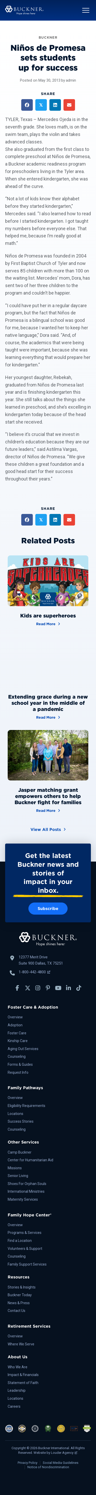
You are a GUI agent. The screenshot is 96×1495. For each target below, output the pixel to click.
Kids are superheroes (48, 616)
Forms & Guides (20, 1064)
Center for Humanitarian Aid (30, 1160)
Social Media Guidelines (60, 1463)
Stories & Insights (22, 1287)
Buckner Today (20, 1295)
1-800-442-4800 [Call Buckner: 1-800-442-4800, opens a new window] (34, 972)
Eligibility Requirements (26, 1106)
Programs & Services (24, 1233)
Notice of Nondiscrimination (48, 1467)
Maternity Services (23, 1199)
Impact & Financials (23, 1375)
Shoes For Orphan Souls (27, 1184)
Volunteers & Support (25, 1249)
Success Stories (21, 1121)
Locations (15, 1114)
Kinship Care (18, 1041)
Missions (15, 1168)
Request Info (18, 1072)
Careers (14, 1406)
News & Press (19, 1303)
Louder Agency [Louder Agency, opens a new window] (64, 1453)
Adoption (15, 1025)
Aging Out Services (23, 1049)
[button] (86, 10)
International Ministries (26, 1191)
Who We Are (17, 1367)
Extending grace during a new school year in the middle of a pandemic (48, 703)
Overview (15, 1017)
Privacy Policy (27, 1463)
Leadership (17, 1390)
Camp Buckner (19, 1152)
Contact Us (16, 1311)
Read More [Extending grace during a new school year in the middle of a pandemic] (48, 717)
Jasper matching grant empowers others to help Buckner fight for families (48, 796)
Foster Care (17, 1033)
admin (71, 80)
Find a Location (20, 1241)
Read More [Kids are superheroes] (48, 623)
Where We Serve (21, 1344)
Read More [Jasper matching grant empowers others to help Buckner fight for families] (48, 810)
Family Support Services (27, 1264)
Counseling (17, 1056)
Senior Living (18, 1176)
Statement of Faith (23, 1383)
